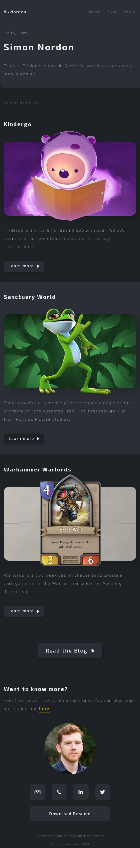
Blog (112, 11)
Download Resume (70, 813)
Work (94, 11)
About (129, 11)
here (44, 708)
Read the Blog (70, 650)
